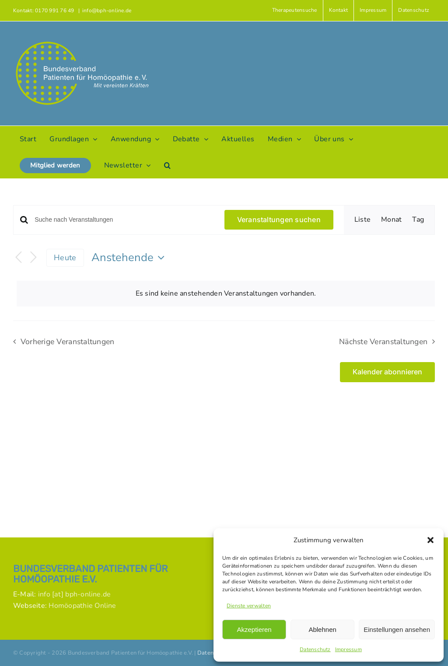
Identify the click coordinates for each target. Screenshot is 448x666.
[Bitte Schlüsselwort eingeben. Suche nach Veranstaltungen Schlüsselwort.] (124, 220)
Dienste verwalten (249, 605)
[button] (430, 540)
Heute (65, 257)
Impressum (348, 649)
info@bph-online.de (106, 10)
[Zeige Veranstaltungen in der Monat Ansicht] (391, 220)
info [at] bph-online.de (74, 594)
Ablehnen (322, 629)
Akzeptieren (254, 629)
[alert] (226, 294)
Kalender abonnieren (387, 372)
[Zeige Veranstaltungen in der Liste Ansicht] (362, 220)
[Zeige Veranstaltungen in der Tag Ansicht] (418, 220)
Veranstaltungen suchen (279, 219)
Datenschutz (315, 649)
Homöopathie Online (82, 605)
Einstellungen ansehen (397, 629)
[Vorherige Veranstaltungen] (18, 258)
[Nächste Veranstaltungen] (33, 258)
